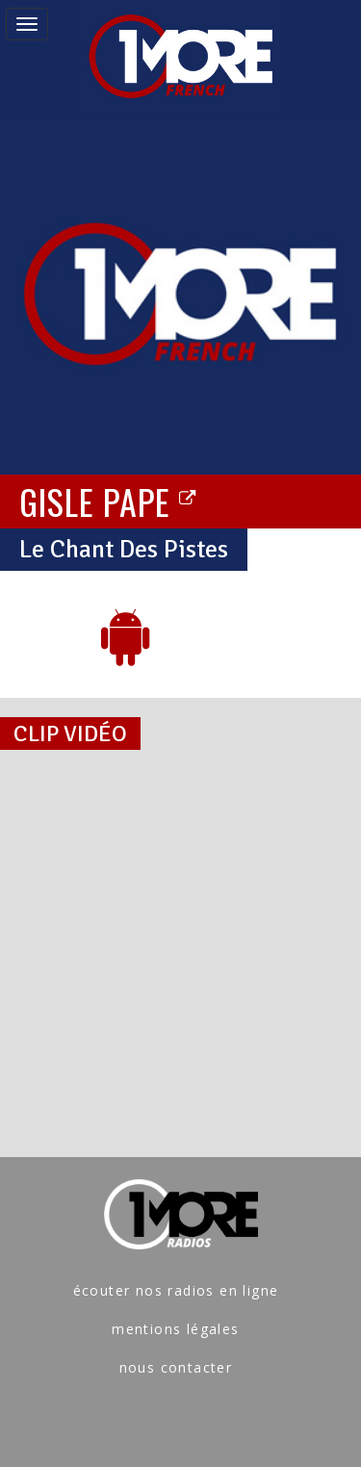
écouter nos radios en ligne (176, 1290)
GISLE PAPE (108, 501)
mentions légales (175, 1329)
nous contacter (176, 1367)
